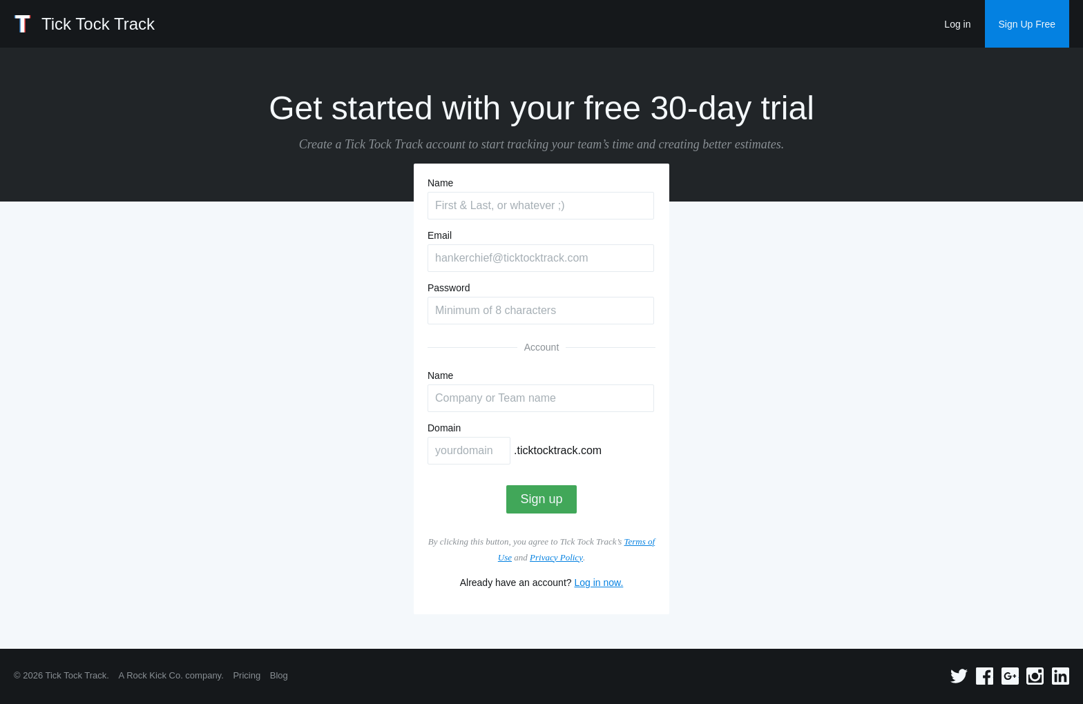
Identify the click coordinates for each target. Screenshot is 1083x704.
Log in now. (598, 582)
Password (449, 287)
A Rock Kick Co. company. (171, 675)
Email (440, 235)
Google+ (1010, 676)
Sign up (541, 499)
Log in (957, 24)
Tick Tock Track (98, 23)
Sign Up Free (1027, 24)
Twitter (959, 676)
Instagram (1035, 676)
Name (440, 182)
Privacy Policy (556, 557)
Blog (279, 675)
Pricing (246, 675)
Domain (444, 427)
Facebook (984, 676)
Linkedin (1060, 676)
